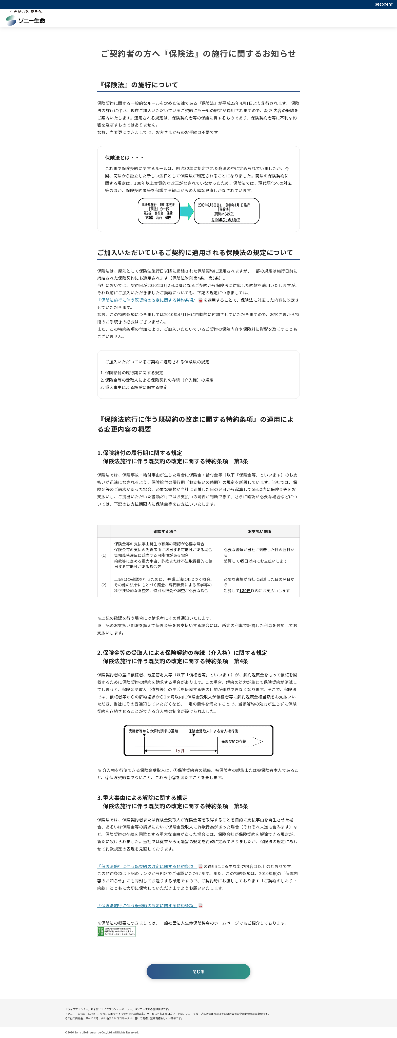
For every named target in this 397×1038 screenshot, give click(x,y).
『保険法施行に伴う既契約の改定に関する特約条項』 (147, 300)
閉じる (198, 971)
